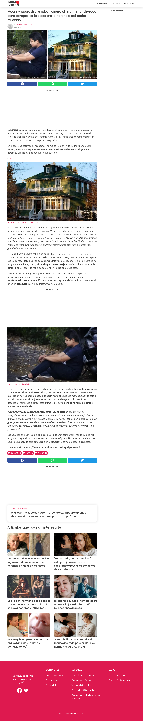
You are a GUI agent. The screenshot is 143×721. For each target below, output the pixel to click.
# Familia (28, 452)
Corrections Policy (81, 680)
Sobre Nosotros (54, 675)
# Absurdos (14, 452)
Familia (116, 3)
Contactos (51, 680)
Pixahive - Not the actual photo (18, 384)
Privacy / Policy (117, 675)
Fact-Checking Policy (83, 675)
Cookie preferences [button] (119, 680)
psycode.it (51, 685)
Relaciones (130, 3)
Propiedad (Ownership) (84, 690)
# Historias (41, 452)
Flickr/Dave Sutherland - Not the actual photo (23, 222)
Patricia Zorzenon (24, 25)
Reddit (13, 158)
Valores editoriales (81, 685)
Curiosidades (103, 3)
